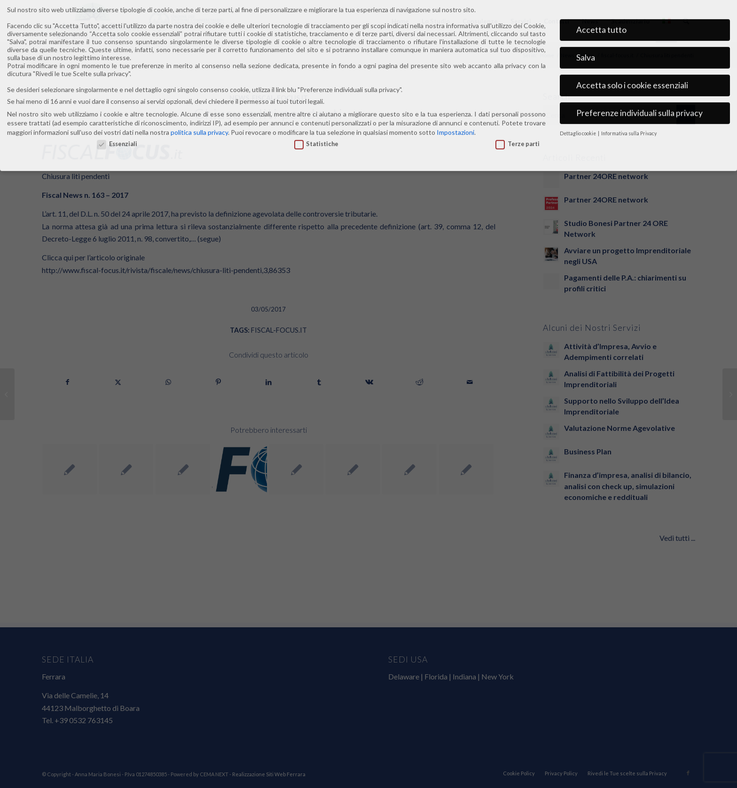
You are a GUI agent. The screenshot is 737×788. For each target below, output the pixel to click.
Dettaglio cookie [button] (578, 5)
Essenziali (117, 15)
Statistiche (316, 15)
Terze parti (517, 15)
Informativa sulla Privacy (629, 5)
